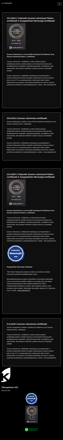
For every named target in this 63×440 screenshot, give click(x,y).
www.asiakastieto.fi (24, 290)
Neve (3, 438)
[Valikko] (59, 3)
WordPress (13, 438)
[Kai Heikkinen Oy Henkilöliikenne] (6, 4)
